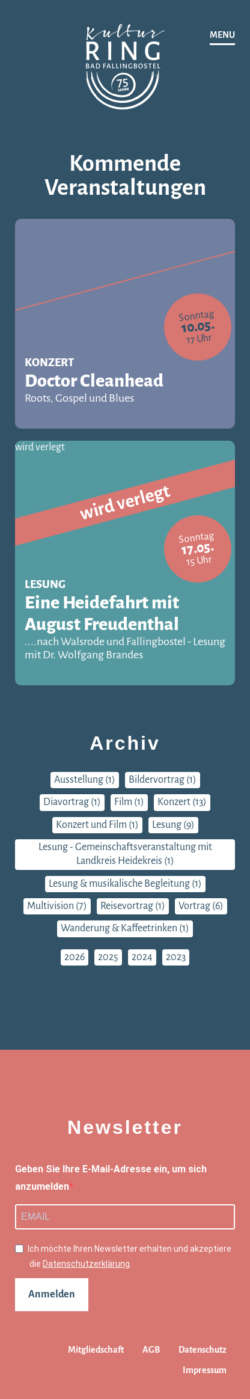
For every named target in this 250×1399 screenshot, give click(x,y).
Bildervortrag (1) (163, 779)
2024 (142, 957)
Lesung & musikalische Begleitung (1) (125, 883)
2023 (176, 957)
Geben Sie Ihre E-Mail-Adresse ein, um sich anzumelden (111, 1177)
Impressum (205, 1370)
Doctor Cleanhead (125, 388)
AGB (151, 1350)
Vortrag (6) (201, 906)
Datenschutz (202, 1350)
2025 (108, 957)
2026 (74, 957)
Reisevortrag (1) (132, 906)
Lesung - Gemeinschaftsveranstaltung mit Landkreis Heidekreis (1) (125, 854)
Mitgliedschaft (96, 1350)
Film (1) (129, 802)
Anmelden (51, 1294)
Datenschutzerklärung (86, 1264)
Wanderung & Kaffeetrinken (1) (125, 928)
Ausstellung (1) (84, 779)
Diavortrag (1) (72, 802)
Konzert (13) (182, 802)
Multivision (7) (57, 906)
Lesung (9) (173, 824)
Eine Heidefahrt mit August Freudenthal (125, 627)
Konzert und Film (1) (97, 824)
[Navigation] (222, 35)
